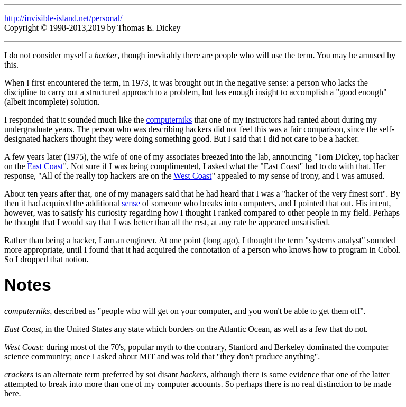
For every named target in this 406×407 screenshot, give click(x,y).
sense (131, 203)
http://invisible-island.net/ (47, 18)
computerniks (169, 119)
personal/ (107, 18)
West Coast (192, 175)
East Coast (45, 166)
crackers (18, 374)
